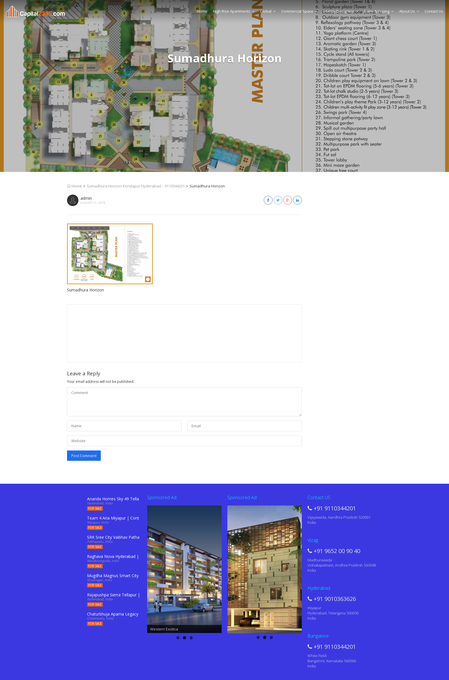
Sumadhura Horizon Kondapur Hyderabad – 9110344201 (136, 186)
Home (202, 11)
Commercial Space (299, 11)
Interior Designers (340, 11)
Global (267, 11)
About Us (409, 11)
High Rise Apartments (233, 11)
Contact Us (434, 11)
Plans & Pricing (378, 11)
